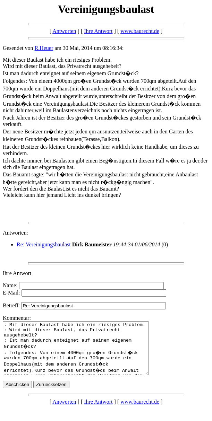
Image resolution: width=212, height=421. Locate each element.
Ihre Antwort (98, 31)
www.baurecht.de (139, 31)
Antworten (64, 31)
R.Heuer (44, 48)
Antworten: (15, 233)
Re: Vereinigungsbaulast (44, 244)
